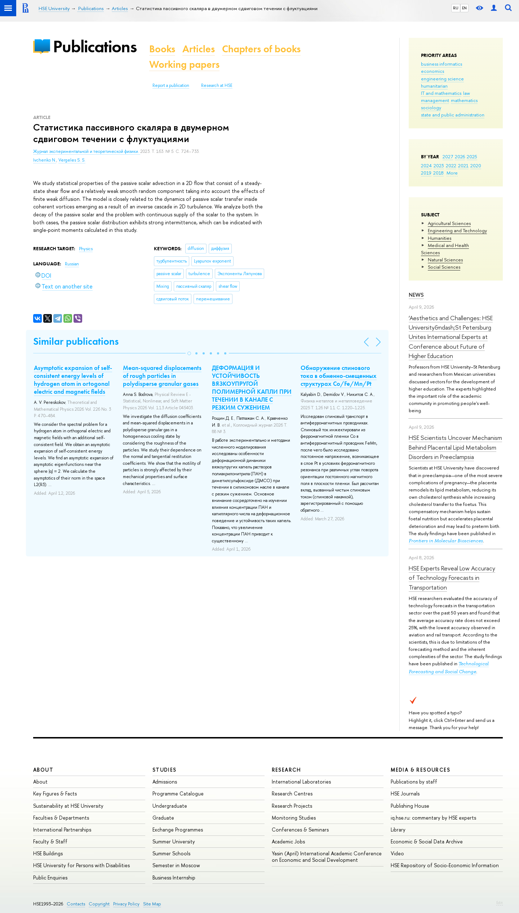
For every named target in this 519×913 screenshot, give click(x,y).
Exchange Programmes (177, 829)
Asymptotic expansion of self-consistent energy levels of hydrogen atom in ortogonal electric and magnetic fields (73, 380)
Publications (95, 46)
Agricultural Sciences (449, 223)
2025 (472, 156)
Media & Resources (420, 769)
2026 (460, 156)
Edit (499, 902)
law (466, 93)
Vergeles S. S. (71, 160)
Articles (198, 49)
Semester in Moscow (176, 865)
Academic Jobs (288, 841)
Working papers (184, 64)
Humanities (439, 238)
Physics (86, 249)
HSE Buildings (48, 853)
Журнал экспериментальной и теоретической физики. (86, 151)
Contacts (76, 904)
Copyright (99, 904)
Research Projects (292, 805)
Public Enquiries (50, 877)
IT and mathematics (441, 93)
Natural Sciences (445, 259)
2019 (426, 172)
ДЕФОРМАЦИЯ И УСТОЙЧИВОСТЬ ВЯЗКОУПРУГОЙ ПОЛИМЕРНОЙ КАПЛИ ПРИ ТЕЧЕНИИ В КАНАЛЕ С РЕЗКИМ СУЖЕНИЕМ (252, 387)
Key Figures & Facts (55, 793)
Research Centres (292, 793)
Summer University (173, 841)
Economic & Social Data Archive (427, 841)
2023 (439, 165)
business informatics (441, 64)
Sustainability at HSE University (68, 805)
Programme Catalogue (178, 793)
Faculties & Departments (61, 817)
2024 (426, 165)
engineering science (442, 78)
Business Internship (173, 877)
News (416, 295)
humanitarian (434, 86)
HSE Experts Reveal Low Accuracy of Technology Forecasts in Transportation (452, 577)
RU (455, 7)
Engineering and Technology (457, 230)
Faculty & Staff (50, 841)
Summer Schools (171, 853)
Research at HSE (216, 85)
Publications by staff (414, 781)
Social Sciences (444, 267)
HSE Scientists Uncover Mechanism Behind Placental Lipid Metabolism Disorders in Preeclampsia (455, 447)
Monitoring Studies (294, 817)
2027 (448, 156)
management (435, 100)
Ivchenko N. (44, 160)
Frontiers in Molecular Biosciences (446, 541)
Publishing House (410, 805)
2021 (463, 165)
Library (398, 829)
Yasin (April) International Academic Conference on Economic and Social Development (327, 856)
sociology (431, 107)
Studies (164, 769)
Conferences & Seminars (300, 829)
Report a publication (170, 85)
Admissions (164, 781)
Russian (72, 264)
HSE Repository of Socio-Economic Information (445, 865)
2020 (475, 165)
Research (286, 769)
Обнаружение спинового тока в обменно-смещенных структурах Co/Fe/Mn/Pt (339, 376)
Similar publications (76, 341)
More (452, 172)
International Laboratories (301, 781)
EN (464, 7)
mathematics (464, 100)
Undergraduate (169, 805)
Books (162, 49)
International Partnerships (62, 829)
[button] (189, 353)
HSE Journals (405, 793)
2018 (438, 172)
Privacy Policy (126, 904)
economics (432, 71)
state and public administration (452, 114)
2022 (451, 165)
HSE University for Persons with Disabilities (81, 865)
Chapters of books (261, 49)
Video (397, 853)
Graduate (163, 817)
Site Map (152, 904)
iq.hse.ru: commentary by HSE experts (433, 817)
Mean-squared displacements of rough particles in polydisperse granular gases (162, 376)
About (43, 769)
